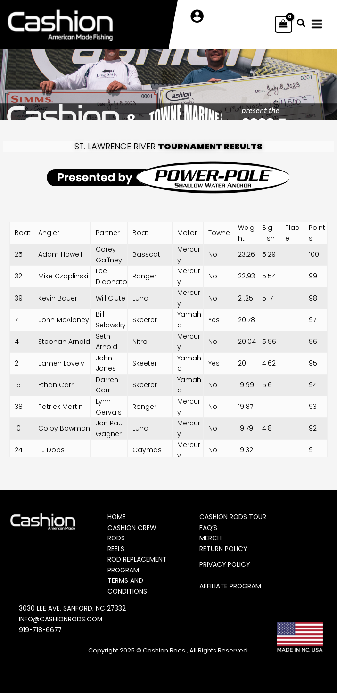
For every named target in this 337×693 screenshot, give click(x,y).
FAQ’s (209, 527)
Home (117, 517)
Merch (211, 538)
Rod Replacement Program (138, 565)
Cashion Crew (132, 527)
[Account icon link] (197, 16)
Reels (116, 549)
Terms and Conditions (128, 586)
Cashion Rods (164, 651)
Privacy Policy (226, 565)
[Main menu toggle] (319, 24)
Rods (117, 538)
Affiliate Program (231, 586)
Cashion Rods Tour (234, 517)
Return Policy (224, 549)
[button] (301, 24)
